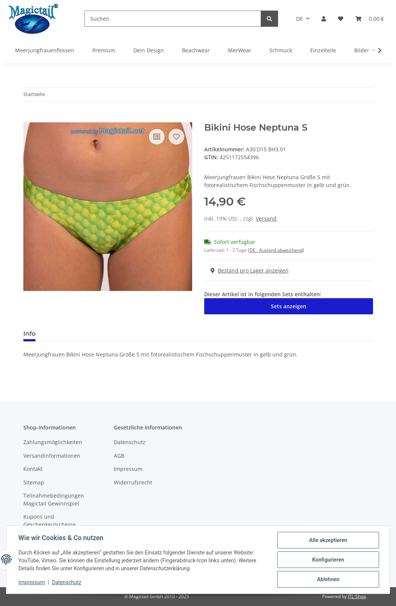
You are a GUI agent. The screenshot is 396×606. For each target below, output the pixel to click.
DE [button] (299, 18)
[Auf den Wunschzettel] (176, 136)
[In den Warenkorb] (29, 118)
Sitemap (33, 482)
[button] (323, 19)
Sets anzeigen (288, 306)
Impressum (31, 583)
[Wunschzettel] (340, 19)
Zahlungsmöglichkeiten (52, 442)
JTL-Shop (357, 596)
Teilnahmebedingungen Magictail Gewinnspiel (53, 499)
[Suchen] (172, 19)
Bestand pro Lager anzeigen (250, 270)
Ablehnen (328, 579)
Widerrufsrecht (133, 482)
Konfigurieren (328, 560)
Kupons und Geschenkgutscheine (49, 520)
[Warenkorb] (369, 19)
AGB (119, 455)
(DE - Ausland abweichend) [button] (276, 250)
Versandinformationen (51, 455)
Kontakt (33, 468)
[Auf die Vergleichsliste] (156, 136)
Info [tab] (29, 333)
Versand (266, 218)
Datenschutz (66, 583)
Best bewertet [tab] (69, 333)
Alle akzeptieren (328, 540)
